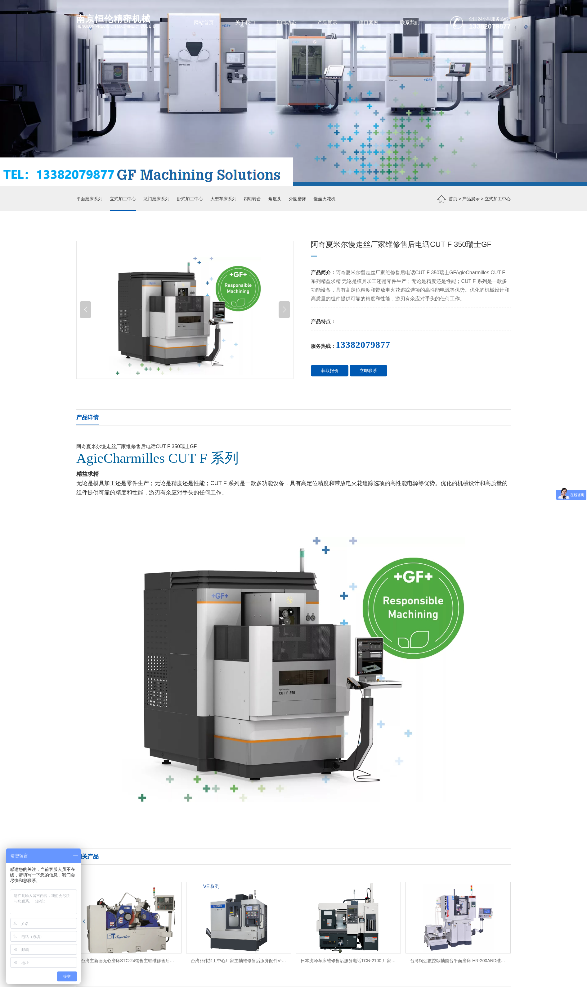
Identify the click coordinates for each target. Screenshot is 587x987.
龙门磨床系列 (156, 198)
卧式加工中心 (190, 198)
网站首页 (204, 22)
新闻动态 (286, 22)
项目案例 (369, 22)
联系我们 (410, 22)
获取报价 (329, 370)
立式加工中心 (123, 198)
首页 (453, 198)
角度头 (274, 198)
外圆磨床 (297, 198)
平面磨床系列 (89, 198)
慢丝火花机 (324, 198)
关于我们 (245, 22)
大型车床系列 (223, 198)
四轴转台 (252, 198)
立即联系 (368, 370)
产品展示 (327, 22)
